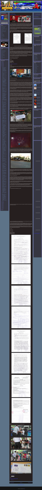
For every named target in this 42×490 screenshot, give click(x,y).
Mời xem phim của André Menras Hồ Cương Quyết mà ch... (4, 109)
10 (2, 201)
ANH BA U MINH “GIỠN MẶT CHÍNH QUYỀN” (4, 80)
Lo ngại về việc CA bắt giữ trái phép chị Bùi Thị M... (4, 71)
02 (2, 207)
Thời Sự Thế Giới (2, 34)
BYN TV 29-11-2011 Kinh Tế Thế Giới (4, 153)
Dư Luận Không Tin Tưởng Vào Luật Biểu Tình (4, 161)
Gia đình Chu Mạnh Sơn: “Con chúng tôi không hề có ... (4, 115)
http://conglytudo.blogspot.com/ (36, 17)
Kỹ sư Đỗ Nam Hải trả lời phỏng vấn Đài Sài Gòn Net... (4, 83)
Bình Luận (2, 33)
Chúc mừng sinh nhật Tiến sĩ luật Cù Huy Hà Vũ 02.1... (4, 91)
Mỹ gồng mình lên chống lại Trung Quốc (4, 194)
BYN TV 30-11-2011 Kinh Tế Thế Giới (4, 78)
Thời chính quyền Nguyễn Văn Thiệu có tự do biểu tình (4, 180)
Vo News (2, 58)
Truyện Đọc (35, 72)
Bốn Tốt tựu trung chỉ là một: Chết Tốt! (4, 163)
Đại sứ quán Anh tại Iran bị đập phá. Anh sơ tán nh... (4, 118)
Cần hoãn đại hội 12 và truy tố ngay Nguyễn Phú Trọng (39, 103)
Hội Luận (2, 32)
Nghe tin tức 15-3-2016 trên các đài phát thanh (39, 87)
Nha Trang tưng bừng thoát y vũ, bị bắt (4, 110)
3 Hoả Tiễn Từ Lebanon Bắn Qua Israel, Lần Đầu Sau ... (4, 106)
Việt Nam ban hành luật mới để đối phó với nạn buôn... (4, 186)
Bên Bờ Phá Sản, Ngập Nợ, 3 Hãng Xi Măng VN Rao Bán (4, 126)
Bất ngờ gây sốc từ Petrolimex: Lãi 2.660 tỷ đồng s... (4, 89)
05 (2, 205)
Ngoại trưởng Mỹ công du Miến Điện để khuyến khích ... (4, 122)
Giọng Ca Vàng (35, 65)
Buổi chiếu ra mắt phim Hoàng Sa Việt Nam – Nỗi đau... (4, 144)
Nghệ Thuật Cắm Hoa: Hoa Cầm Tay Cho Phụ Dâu (4, 103)
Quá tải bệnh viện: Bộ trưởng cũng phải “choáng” (4, 131)
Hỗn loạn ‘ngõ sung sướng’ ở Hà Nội (3, 143)
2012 (2, 64)
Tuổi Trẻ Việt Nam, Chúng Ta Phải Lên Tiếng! (4, 94)
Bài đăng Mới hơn (12, 482)
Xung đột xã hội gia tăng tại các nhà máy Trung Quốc (4, 159)
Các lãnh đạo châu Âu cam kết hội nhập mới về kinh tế (4, 191)
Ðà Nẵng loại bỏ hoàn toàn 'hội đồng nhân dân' (4, 114)
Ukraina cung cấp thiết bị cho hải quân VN (4, 141)
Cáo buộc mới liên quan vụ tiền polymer (4, 68)
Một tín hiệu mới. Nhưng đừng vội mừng (4, 124)
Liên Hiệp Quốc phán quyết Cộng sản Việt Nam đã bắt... (4, 81)
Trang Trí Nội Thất (35, 57)
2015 (2, 62)
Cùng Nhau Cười (35, 64)
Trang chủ (21, 482)
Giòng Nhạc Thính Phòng (36, 66)
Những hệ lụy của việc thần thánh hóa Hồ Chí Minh (4, 178)
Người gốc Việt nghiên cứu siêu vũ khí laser (4, 147)
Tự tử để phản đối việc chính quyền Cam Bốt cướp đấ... (4, 117)
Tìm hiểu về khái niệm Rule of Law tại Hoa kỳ (4, 172)
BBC (1, 49)
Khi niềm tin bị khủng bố (4, 164)
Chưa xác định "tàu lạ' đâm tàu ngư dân (4, 140)
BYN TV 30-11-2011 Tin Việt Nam (4, 74)
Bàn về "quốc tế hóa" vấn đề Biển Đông (4, 148)
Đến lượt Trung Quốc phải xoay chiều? (4, 90)
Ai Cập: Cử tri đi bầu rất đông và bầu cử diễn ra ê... (4, 192)
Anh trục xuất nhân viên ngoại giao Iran (4, 93)
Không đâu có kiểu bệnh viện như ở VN (4, 129)
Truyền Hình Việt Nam (3, 57)
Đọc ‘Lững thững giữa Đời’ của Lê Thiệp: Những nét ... (4, 168)
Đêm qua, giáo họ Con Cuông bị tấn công (4, 69)
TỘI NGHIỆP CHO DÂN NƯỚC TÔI (4, 98)
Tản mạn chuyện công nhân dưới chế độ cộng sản (4, 173)
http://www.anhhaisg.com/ (36, 16)
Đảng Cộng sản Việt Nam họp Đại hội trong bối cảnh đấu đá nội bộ (37, 92)
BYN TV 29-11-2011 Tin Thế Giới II (4, 151)
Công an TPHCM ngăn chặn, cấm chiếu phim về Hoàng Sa (4, 189)
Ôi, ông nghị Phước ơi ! (4, 67)
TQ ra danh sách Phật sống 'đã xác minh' (38, 100)
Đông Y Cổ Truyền (35, 76)
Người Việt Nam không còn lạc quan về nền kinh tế (4, 112)
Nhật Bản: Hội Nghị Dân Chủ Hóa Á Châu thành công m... (4, 170)
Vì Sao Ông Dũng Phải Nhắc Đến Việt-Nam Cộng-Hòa (4, 105)
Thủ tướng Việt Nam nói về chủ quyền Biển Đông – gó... (4, 166)
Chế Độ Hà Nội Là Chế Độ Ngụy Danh (4, 165)
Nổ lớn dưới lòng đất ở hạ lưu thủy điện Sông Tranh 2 (4, 197)
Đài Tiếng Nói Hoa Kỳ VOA (3, 51)
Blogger (24, 488)
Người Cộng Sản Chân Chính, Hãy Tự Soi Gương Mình (4, 133)
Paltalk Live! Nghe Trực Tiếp (3, 26)
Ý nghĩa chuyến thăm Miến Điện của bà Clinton (4, 139)
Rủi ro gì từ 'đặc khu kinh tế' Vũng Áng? (39, 94)
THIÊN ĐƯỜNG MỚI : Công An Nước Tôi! (4, 128)
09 (2, 202)
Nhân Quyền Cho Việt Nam (3, 31)
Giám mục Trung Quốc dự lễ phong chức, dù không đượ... (4, 135)
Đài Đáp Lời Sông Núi (3, 52)
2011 (2, 65)
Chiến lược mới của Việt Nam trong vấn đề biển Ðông (4, 146)
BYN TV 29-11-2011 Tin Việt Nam (4, 152)
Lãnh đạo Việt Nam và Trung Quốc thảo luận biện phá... (4, 199)
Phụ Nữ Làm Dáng (35, 55)
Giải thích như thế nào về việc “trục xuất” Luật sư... (4, 86)
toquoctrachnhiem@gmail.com (38, 14)
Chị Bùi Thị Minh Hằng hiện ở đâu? (4, 84)
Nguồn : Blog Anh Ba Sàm (12, 474)
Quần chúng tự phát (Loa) (4, 169)
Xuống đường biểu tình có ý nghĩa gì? (4, 127)
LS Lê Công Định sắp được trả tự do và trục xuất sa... (4, 185)
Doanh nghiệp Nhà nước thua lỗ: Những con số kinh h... (4, 181)
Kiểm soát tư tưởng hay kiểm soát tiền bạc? (4, 97)
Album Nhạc (35, 63)
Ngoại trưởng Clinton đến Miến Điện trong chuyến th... (4, 99)
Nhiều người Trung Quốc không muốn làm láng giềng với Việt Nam (39, 106)
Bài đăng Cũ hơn (30, 482)
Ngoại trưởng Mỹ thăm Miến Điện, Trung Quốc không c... (4, 120)
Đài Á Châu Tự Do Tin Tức (3, 50)
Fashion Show (35, 56)
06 (2, 204)
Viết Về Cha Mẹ (35, 71)
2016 (2, 61)
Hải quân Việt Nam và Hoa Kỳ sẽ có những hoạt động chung (38, 97)
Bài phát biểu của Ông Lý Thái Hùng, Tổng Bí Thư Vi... (4, 183)
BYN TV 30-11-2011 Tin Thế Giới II (4, 73)
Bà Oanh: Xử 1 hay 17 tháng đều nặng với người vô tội (4, 95)
